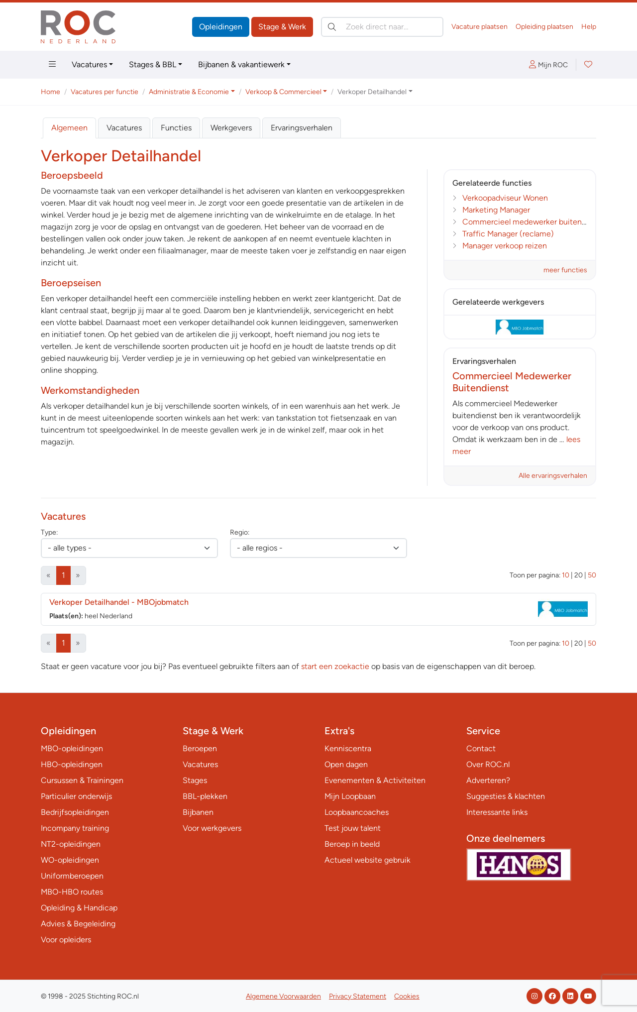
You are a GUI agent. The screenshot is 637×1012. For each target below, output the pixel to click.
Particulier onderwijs (76, 796)
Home (50, 92)
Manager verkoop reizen (504, 245)
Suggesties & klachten (505, 796)
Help (588, 26)
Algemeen (69, 127)
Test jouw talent (352, 828)
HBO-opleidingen (72, 764)
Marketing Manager (496, 210)
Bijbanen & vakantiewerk (241, 64)
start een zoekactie (335, 666)
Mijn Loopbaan (350, 796)
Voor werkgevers (212, 828)
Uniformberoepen (72, 876)
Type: (49, 532)
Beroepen (200, 748)
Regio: (239, 532)
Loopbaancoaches (356, 812)
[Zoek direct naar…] (382, 27)
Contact (481, 748)
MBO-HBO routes (72, 892)
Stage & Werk (282, 26)
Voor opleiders (66, 939)
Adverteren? (488, 780)
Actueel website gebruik (367, 860)
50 (592, 575)
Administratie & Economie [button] (189, 92)
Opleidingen (220, 26)
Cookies (407, 996)
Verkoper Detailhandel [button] (372, 92)
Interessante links (497, 812)
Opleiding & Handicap (79, 907)
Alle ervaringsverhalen (553, 475)
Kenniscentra (347, 748)
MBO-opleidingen (72, 748)
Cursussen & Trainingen (82, 780)
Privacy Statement (357, 996)
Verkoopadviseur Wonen (505, 198)
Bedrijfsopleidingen (75, 812)
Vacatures (89, 64)
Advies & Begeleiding (78, 923)
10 (565, 575)
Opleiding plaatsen (544, 26)
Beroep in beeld (352, 844)
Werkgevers (231, 127)
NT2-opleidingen (71, 844)
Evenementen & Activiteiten (374, 780)
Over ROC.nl (488, 764)
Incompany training (75, 828)
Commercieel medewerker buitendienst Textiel (545, 221)
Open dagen (346, 764)
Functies (176, 127)
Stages (195, 780)
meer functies (565, 270)
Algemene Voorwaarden (283, 996)
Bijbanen (198, 812)
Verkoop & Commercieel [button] (283, 92)
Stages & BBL (152, 64)
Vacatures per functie (104, 92)
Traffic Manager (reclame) (508, 233)
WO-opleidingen (70, 860)
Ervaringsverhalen (301, 127)
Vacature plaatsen (479, 26)
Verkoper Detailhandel (119, 602)
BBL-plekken (205, 796)
